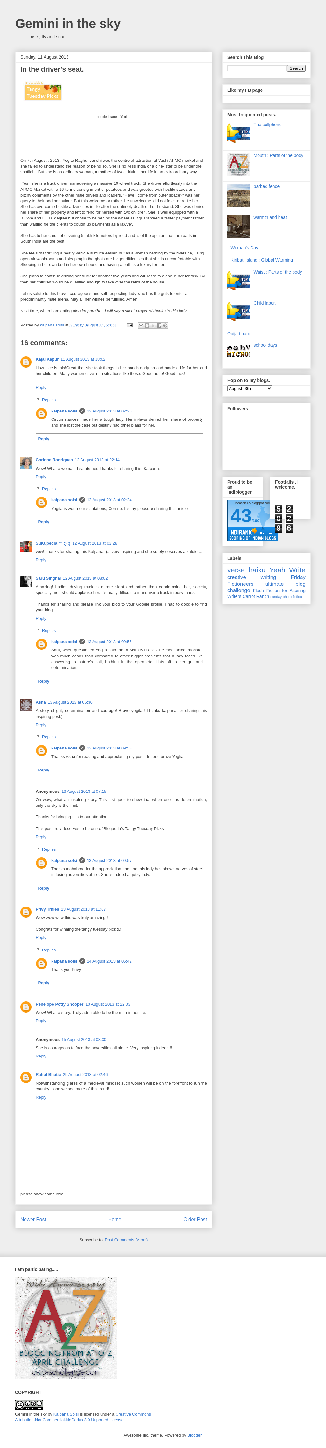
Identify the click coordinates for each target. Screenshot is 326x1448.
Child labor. (265, 302)
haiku (257, 570)
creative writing (251, 577)
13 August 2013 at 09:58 (109, 748)
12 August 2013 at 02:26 (109, 411)
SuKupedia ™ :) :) (53, 543)
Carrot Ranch (256, 596)
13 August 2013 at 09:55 (109, 641)
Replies (49, 400)
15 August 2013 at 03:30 (83, 1039)
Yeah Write (287, 570)
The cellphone (268, 124)
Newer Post (33, 1219)
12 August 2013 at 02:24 (109, 500)
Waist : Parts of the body (278, 272)
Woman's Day (244, 247)
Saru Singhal (48, 578)
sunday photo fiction (286, 597)
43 (241, 515)
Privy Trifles (47, 909)
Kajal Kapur (47, 359)
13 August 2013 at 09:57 (109, 860)
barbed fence (267, 186)
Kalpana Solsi (66, 1414)
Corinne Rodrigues (54, 459)
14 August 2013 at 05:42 (109, 961)
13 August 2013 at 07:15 (83, 791)
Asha (41, 702)
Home (115, 1219)
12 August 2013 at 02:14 (97, 459)
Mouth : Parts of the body (278, 155)
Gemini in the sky (68, 24)
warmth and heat (270, 217)
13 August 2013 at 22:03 (107, 1004)
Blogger (194, 1435)
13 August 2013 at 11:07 (83, 909)
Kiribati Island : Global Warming (262, 259)
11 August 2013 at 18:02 (82, 359)
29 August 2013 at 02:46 (85, 1074)
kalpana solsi (64, 411)
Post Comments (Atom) (126, 1239)
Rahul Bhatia (48, 1074)
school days (265, 345)
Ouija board (238, 333)
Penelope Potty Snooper (59, 1004)
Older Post (195, 1219)
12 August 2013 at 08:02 (85, 578)
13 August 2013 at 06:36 (70, 702)
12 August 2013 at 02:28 (94, 543)
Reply (41, 387)
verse (236, 570)
